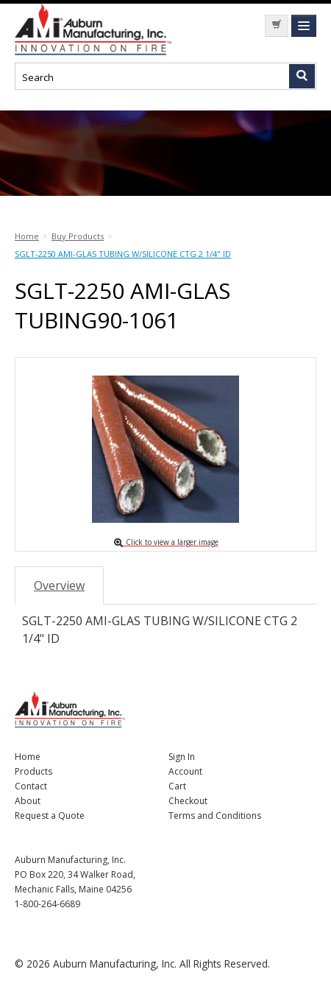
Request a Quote (50, 815)
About (27, 801)
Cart (177, 786)
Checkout (187, 801)
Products (33, 771)
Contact (31, 786)
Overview (59, 585)
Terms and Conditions (214, 815)
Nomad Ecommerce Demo (125, 29)
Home (27, 756)
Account (185, 771)
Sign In (181, 756)
